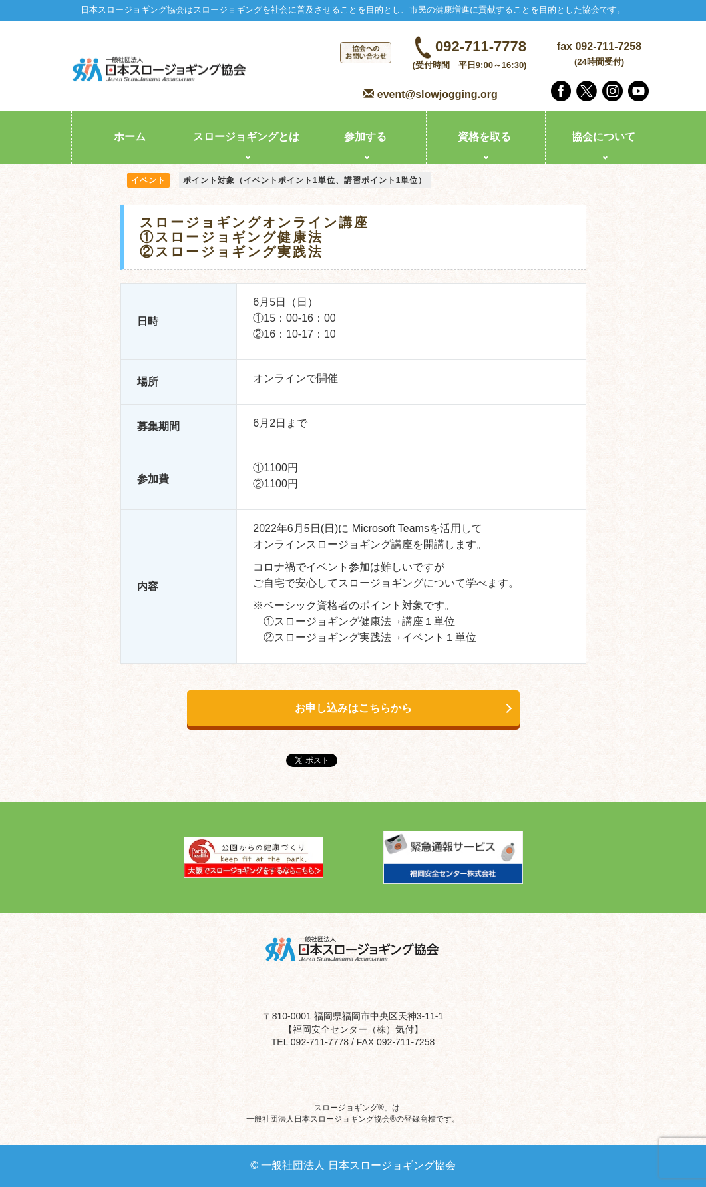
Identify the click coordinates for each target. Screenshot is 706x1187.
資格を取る (484, 136)
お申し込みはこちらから (353, 708)
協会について (603, 136)
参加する (365, 136)
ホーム (130, 136)
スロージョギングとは (246, 136)
